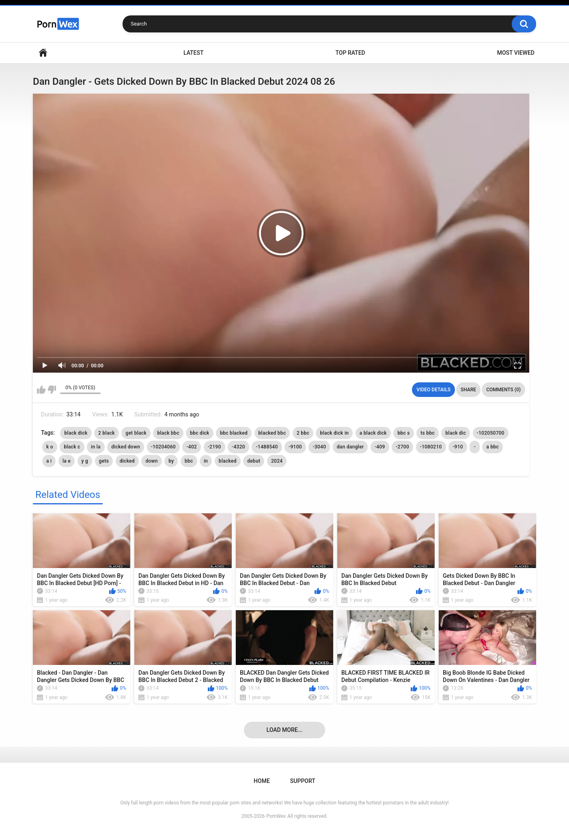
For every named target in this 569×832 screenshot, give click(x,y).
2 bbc (303, 433)
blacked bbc (272, 433)
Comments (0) (503, 389)
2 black (106, 433)
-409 (380, 447)
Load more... (285, 730)
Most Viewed (516, 52)
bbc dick (199, 433)
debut (253, 461)
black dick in (334, 433)
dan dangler (350, 447)
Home (43, 53)
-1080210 (431, 447)
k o (49, 447)
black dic (455, 433)
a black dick (373, 433)
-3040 (319, 447)
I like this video (41, 390)
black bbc (168, 433)
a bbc (492, 447)
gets (104, 461)
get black (136, 433)
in (206, 461)
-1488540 (267, 447)
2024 (276, 461)
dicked (127, 461)
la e (67, 461)
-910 (458, 447)
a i (49, 461)
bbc (189, 461)
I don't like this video (51, 390)
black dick (75, 433)
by (171, 461)
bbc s (403, 433)
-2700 (402, 447)
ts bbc (427, 433)
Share (468, 389)
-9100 (295, 447)
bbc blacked (234, 433)
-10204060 (163, 447)
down (151, 461)
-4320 (238, 447)
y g (85, 461)
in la (96, 447)
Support (302, 781)
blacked (228, 461)
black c (72, 447)
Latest (193, 52)
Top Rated (350, 52)
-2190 (214, 447)
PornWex (276, 816)
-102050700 (490, 433)
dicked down (125, 447)
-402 (191, 447)
